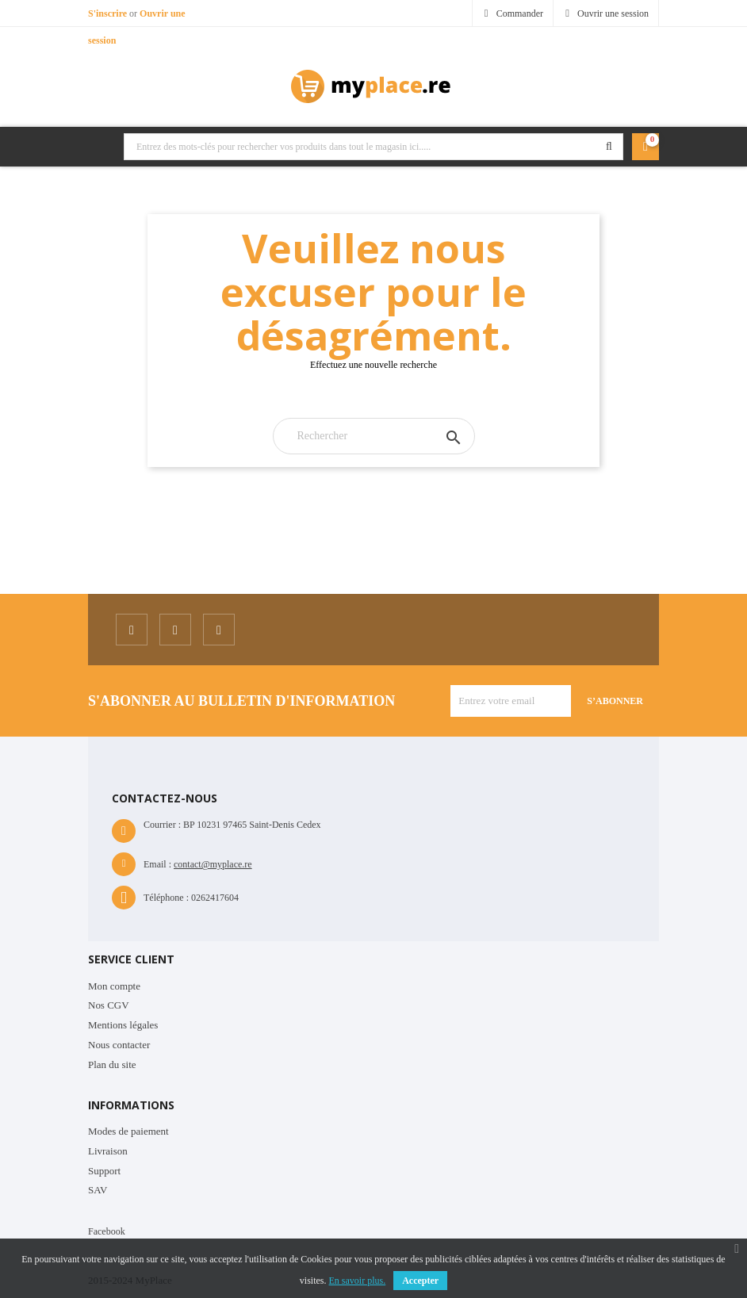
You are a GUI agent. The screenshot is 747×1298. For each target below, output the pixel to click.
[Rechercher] (374, 436)
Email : (157, 864)
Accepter (420, 1280)
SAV (97, 1190)
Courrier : (162, 824)
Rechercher (609, 146)
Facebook (106, 1231)
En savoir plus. (357, 1280)
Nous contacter (119, 1045)
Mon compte (114, 986)
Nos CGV (108, 1005)
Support (104, 1171)
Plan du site (112, 1064)
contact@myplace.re (213, 864)
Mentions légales (123, 1025)
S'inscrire (108, 13)
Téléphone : (166, 897)
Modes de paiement (128, 1131)
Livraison (108, 1151)
